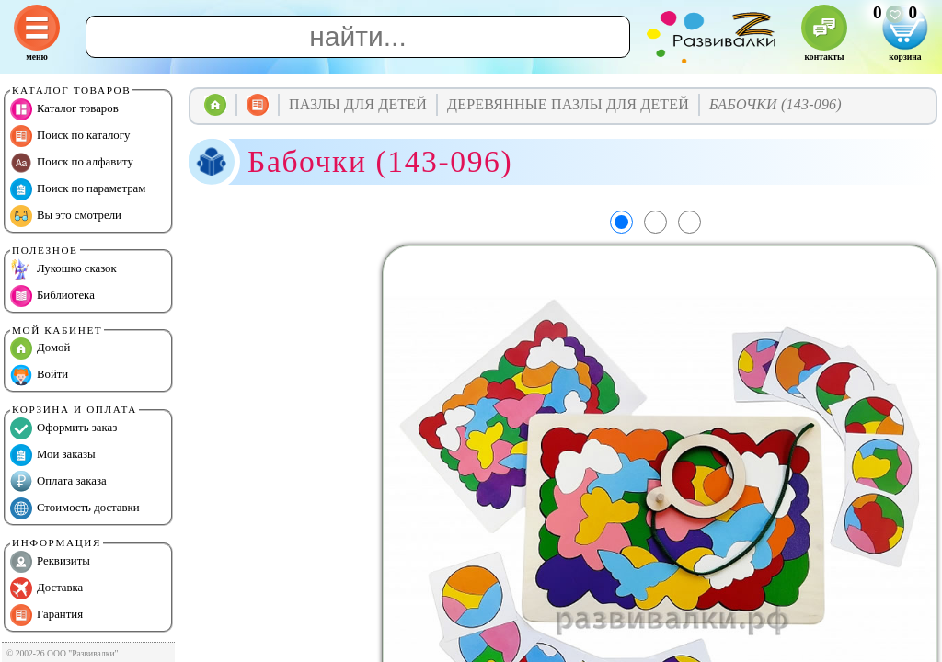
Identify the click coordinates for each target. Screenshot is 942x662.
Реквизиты (50, 562)
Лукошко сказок (63, 269)
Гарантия (46, 615)
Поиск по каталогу (70, 136)
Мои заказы (53, 455)
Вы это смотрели (65, 216)
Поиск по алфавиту (71, 163)
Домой (40, 348)
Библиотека (52, 296)
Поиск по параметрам (77, 189)
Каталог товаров (64, 109)
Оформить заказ (63, 428)
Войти (39, 375)
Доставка (46, 588)
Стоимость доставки (75, 508)
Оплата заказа (58, 482)
